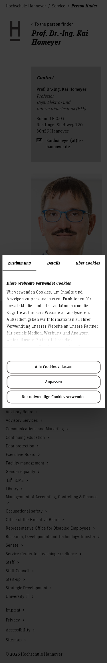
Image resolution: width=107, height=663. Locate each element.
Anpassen (53, 382)
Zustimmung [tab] (19, 263)
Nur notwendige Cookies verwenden (54, 397)
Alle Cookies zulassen (53, 367)
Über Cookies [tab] (88, 263)
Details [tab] (53, 263)
